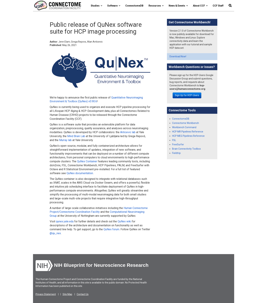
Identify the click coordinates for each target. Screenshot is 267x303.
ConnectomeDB (180, 118)
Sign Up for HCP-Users (187, 95)
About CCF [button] (200, 5)
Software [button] (113, 5)
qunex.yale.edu (65, 221)
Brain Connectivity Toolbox (186, 148)
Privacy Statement (46, 294)
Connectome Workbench (185, 123)
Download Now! (178, 56)
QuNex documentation (80, 173)
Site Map (67, 294)
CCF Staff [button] (218, 5)
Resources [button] (156, 5)
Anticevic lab (127, 132)
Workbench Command (184, 127)
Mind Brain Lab (76, 136)
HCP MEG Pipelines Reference (188, 136)
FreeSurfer (178, 144)
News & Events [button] (178, 5)
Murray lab (65, 140)
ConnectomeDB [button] (134, 5)
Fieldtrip (176, 153)
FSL (174, 140)
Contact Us (83, 294)
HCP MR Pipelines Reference (187, 131)
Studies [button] (96, 5)
